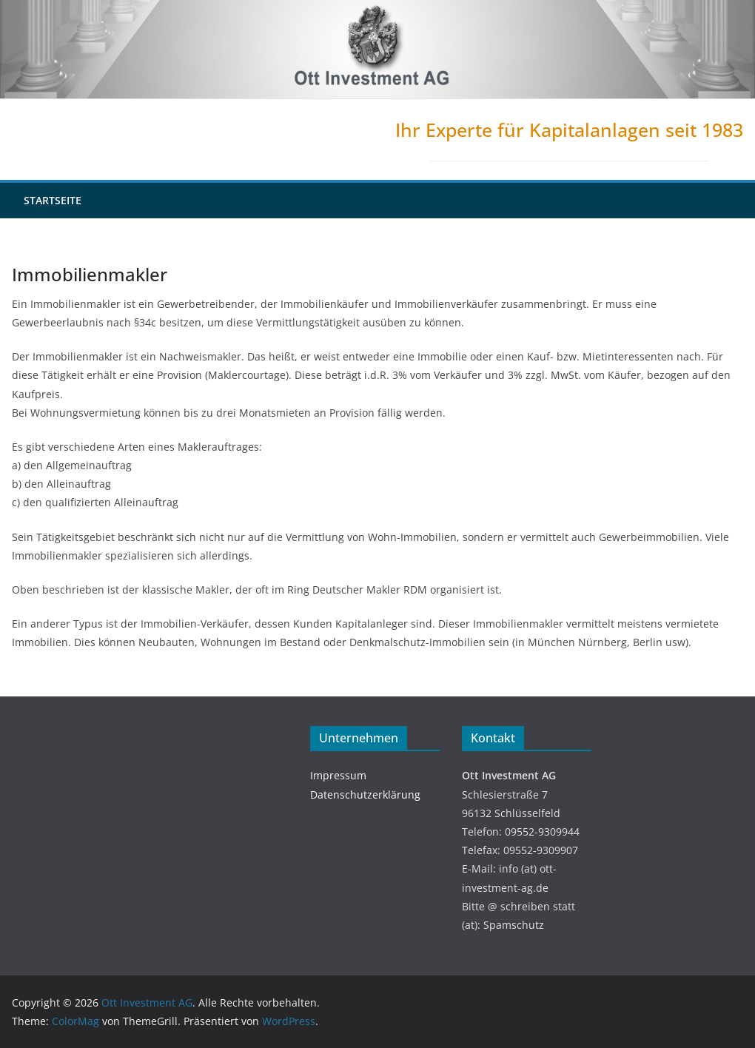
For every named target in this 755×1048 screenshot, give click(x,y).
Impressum (338, 775)
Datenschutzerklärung (365, 794)
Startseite (52, 200)
